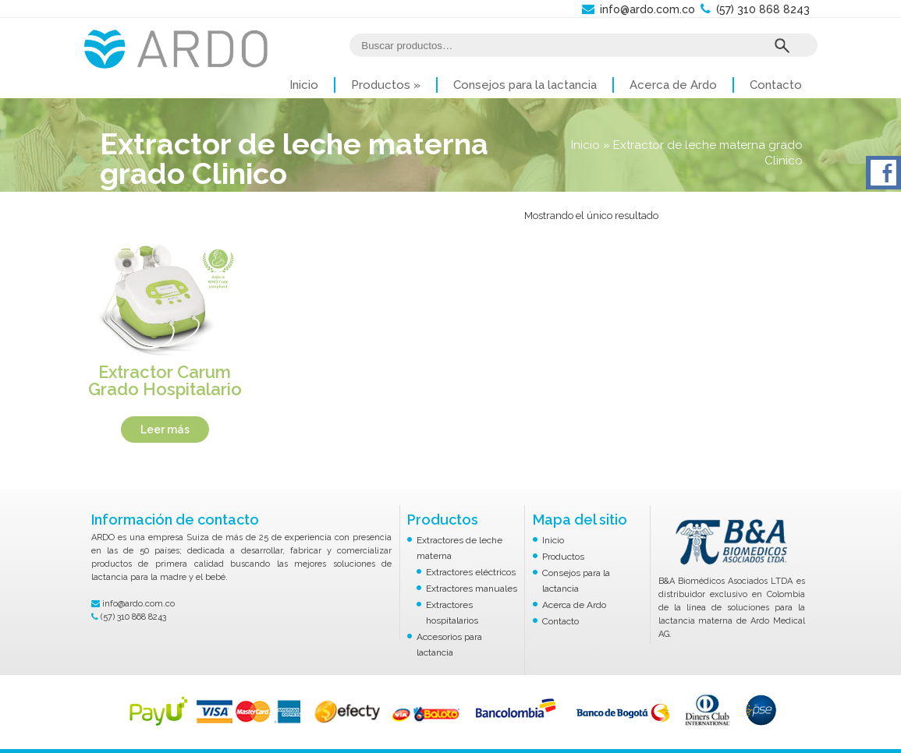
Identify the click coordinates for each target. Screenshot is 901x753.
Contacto (776, 85)
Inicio (303, 85)
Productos (385, 85)
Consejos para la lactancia (525, 85)
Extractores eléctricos (471, 572)
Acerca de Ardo (673, 85)
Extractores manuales (471, 588)
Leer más (165, 429)
